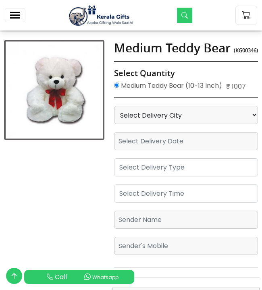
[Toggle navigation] (15, 15)
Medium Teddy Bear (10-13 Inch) (168, 85)
